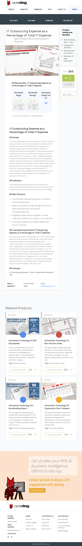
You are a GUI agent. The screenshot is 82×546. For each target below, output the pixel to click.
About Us (29, 519)
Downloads (38, 9)
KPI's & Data (46, 519)
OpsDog (17, 2)
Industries (24, 9)
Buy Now (18, 101)
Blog (49, 9)
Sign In (74, 9)
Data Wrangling (63, 531)
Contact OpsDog (37, 490)
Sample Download (68, 95)
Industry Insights (31, 522)
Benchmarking (63, 519)
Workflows (45, 526)
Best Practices (46, 529)
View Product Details (18, 370)
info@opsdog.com (48, 286)
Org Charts (45, 522)
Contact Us (62, 9)
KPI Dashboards (63, 522)
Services (11, 9)
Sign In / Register (31, 529)
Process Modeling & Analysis (64, 527)
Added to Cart (19, 107)
